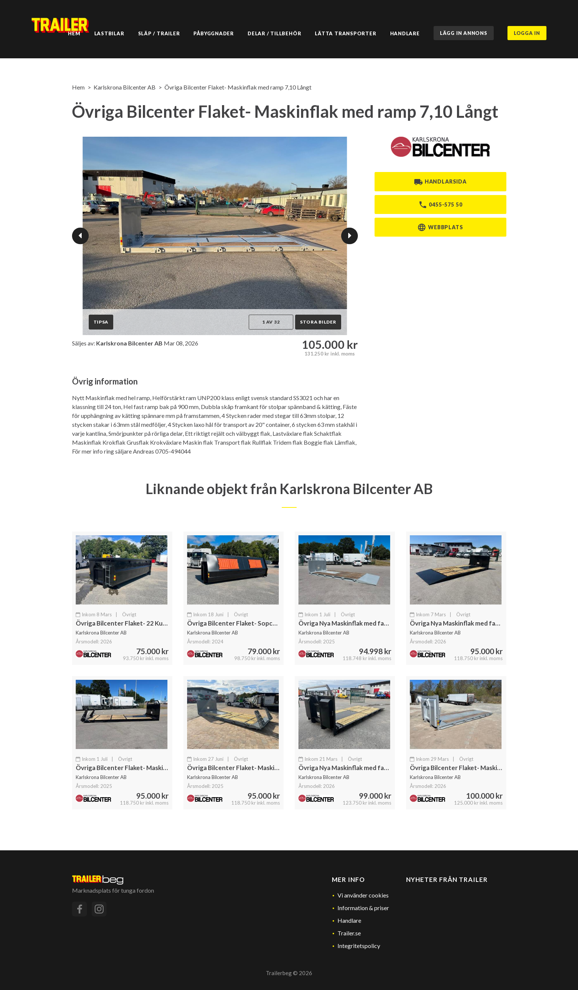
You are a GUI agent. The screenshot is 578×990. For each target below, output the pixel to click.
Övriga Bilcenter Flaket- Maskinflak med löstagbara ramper (161, 768)
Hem (78, 87)
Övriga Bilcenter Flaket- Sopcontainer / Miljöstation (263, 623)
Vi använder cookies (363, 895)
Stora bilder (318, 322)
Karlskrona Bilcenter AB (125, 87)
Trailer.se (349, 933)
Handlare (349, 920)
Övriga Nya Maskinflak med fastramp (351, 623)
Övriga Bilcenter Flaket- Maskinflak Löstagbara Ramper (490, 768)
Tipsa (101, 322)
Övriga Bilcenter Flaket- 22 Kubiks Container (140, 623)
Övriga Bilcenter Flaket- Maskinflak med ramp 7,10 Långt (237, 87)
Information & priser (363, 907)
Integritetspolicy (358, 945)
